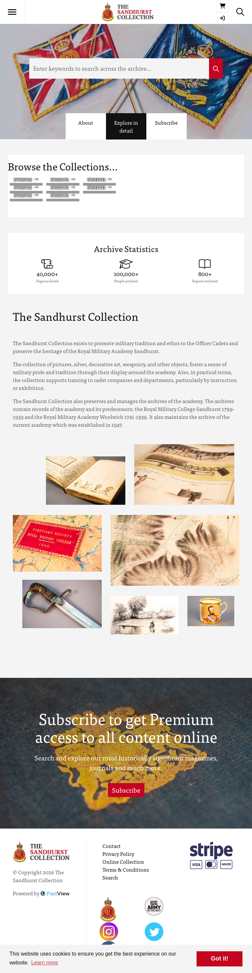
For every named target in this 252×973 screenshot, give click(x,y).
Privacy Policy (118, 853)
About (85, 122)
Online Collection (123, 861)
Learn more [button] (44, 962)
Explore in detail (126, 126)
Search (110, 877)
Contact (111, 845)
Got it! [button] (219, 958)
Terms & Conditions (125, 869)
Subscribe (166, 122)
